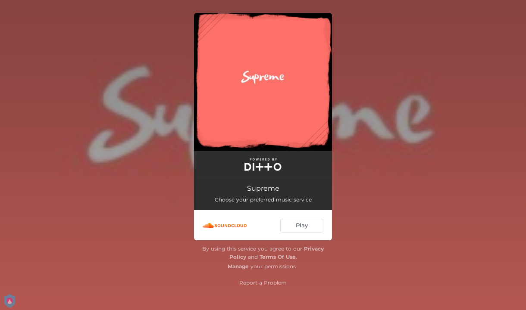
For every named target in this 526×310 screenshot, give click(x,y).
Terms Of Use (278, 257)
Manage (238, 266)
